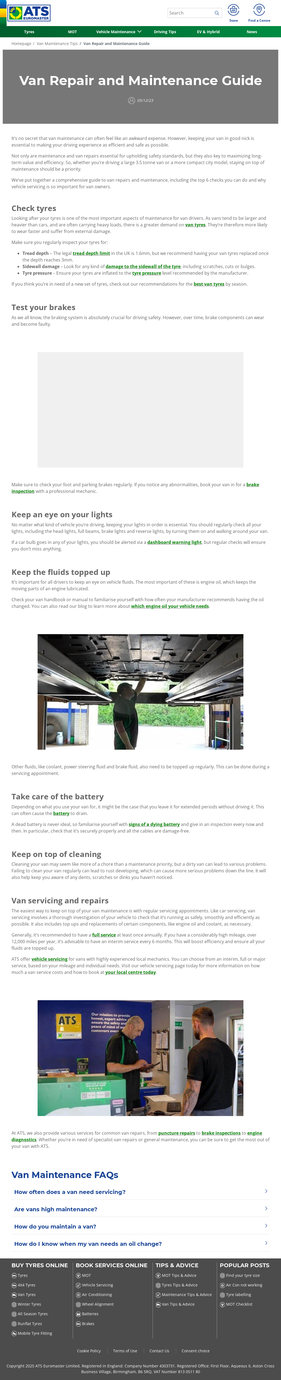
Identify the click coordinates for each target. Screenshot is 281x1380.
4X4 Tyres (23, 1285)
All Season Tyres (30, 1313)
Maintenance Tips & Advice (184, 1294)
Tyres (29, 31)
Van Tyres (24, 1294)
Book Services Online (111, 1265)
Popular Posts (244, 1265)
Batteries (87, 1313)
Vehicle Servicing (94, 1285)
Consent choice (196, 1350)
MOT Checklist (236, 1304)
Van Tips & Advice (175, 1304)
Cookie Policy (89, 1350)
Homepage (21, 43)
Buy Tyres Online (40, 1265)
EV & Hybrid (208, 31)
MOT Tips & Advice (176, 1275)
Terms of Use (125, 1350)
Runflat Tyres (27, 1323)
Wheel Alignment (95, 1304)
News (252, 31)
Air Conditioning (94, 1294)
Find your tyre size (240, 1275)
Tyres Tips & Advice (177, 1285)
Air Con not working (241, 1285)
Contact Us (160, 1350)
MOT (72, 31)
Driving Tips (165, 31)
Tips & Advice (177, 1265)
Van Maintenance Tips (57, 43)
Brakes (85, 1323)
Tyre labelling (235, 1294)
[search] (218, 13)
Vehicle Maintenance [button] (116, 31)
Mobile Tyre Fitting (32, 1333)
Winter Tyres (26, 1304)
